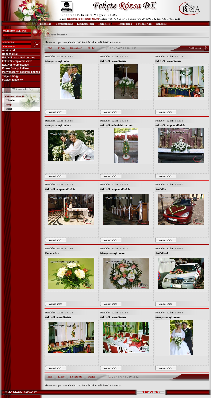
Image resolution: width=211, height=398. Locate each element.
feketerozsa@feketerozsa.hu (83, 18)
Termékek (104, 23)
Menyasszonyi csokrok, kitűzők (21, 71)
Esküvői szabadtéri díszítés (18, 57)
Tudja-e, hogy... (11, 76)
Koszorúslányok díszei (15, 68)
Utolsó (92, 48)
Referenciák (125, 23)
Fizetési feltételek (12, 79)
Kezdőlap (45, 23)
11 (131, 48)
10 (128, 48)
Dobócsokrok (10, 54)
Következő (76, 48)
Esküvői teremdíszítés (15, 64)
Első (50, 48)
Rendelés (161, 23)
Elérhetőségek (85, 23)
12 (135, 48)
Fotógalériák (144, 23)
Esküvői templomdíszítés (17, 61)
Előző (61, 48)
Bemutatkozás (64, 23)
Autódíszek (9, 50)
